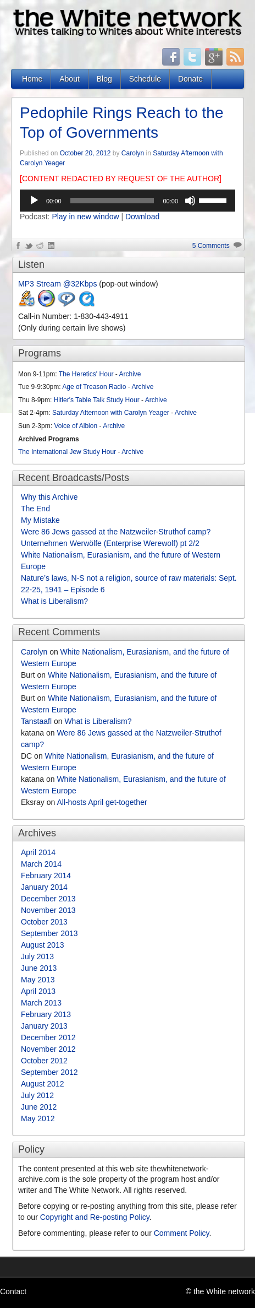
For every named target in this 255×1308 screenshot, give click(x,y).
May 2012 (37, 1118)
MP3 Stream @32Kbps (57, 283)
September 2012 (49, 1072)
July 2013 (37, 956)
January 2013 (44, 1025)
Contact (13, 1291)
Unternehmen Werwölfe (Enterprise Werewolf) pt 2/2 (110, 543)
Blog (104, 78)
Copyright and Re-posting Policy (94, 1217)
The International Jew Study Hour (67, 452)
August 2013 (42, 945)
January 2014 (44, 887)
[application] (127, 201)
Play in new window (85, 216)
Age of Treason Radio (94, 387)
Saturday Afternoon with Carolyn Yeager (110, 413)
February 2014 (46, 875)
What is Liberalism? (54, 601)
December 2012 (48, 1037)
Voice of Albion (75, 426)
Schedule (145, 78)
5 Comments (211, 246)
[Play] (34, 200)
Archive (130, 374)
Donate (190, 78)
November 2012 (48, 1049)
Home (32, 78)
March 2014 (41, 864)
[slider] (112, 200)
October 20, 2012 (85, 153)
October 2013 (44, 921)
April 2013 (38, 991)
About (69, 78)
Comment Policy (181, 1233)
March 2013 (41, 1002)
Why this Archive (49, 497)
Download (142, 216)
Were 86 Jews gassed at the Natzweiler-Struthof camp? (115, 531)
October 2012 (44, 1060)
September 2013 (49, 933)
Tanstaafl (36, 721)
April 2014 (38, 852)
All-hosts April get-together (102, 802)
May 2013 (37, 979)
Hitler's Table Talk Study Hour (97, 400)
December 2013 (48, 898)
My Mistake (40, 520)
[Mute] (190, 200)
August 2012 (42, 1083)
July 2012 (37, 1095)
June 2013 (39, 968)
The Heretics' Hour (86, 374)
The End (35, 508)
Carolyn (132, 153)
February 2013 (46, 1014)
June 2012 (39, 1106)
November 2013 (48, 910)
